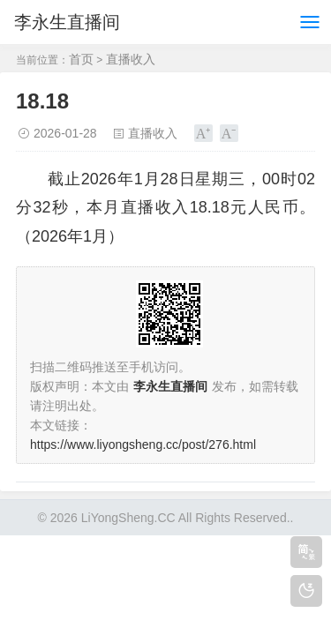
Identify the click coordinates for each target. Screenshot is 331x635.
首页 (81, 59)
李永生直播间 (67, 22)
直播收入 (130, 59)
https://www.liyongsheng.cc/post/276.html (143, 444)
